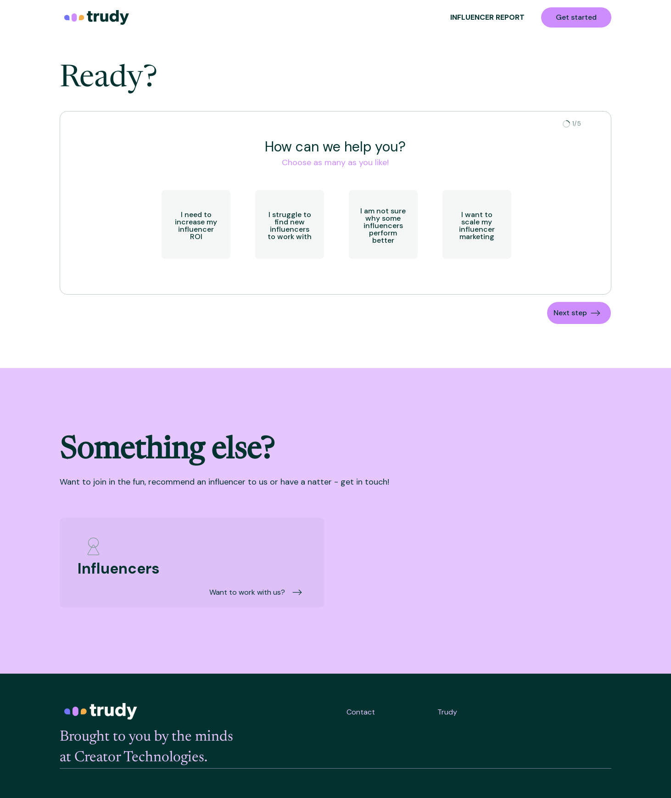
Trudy (447, 712)
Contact (361, 712)
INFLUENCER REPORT (487, 17)
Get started (576, 17)
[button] (579, 313)
